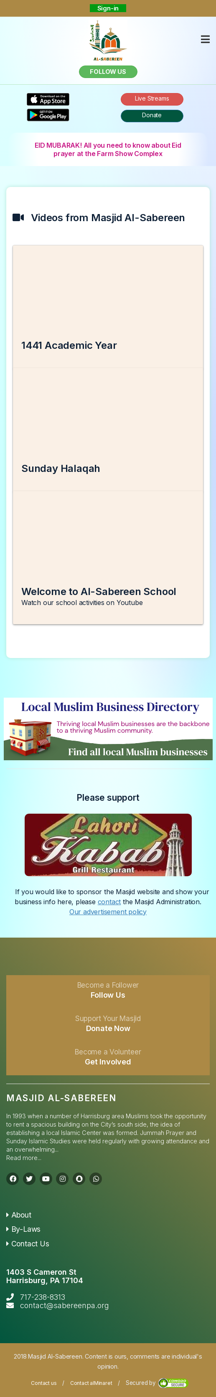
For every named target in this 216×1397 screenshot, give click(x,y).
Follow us (108, 71)
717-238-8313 (42, 1297)
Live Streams (152, 98)
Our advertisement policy (108, 912)
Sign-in (108, 8)
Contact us (43, 1383)
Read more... (23, 1157)
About (18, 1214)
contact (109, 902)
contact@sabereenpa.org (64, 1305)
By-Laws (23, 1229)
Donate (152, 115)
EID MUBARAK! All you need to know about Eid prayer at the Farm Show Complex (108, 149)
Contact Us (27, 1243)
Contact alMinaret (91, 1383)
